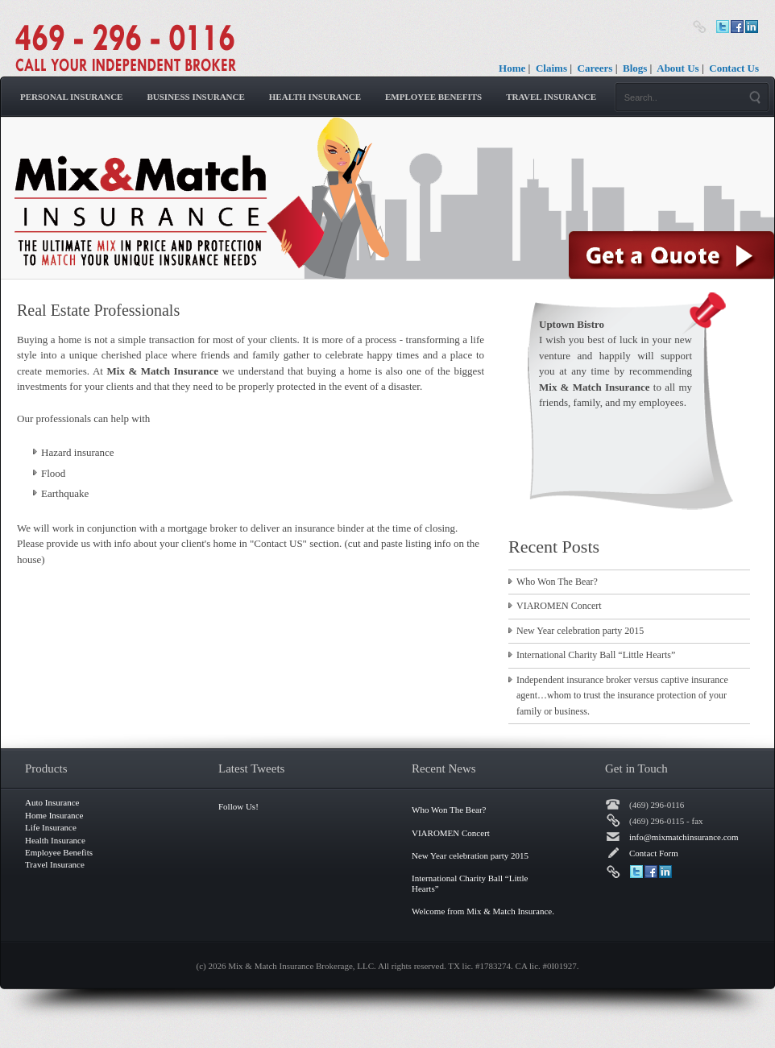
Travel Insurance (551, 96)
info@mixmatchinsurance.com (684, 837)
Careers (595, 68)
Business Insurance (195, 96)
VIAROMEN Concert (559, 605)
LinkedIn (751, 26)
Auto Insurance (52, 802)
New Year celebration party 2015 (580, 630)
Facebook (737, 26)
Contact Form (653, 853)
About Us (677, 68)
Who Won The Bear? (557, 581)
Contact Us (734, 68)
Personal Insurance (71, 96)
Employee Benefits (433, 96)
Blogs (635, 68)
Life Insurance (51, 827)
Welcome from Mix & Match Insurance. (483, 911)
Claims (551, 68)
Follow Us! (238, 806)
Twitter (722, 26)
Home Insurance (54, 815)
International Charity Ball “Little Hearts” (595, 655)
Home (512, 68)
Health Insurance (315, 96)
